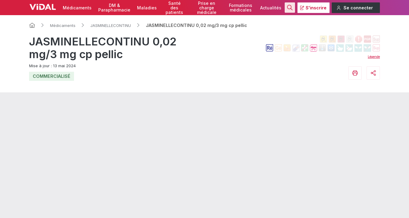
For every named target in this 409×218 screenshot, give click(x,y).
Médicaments (77, 7)
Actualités (270, 7)
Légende (374, 56)
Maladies (147, 7)
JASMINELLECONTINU (110, 25)
